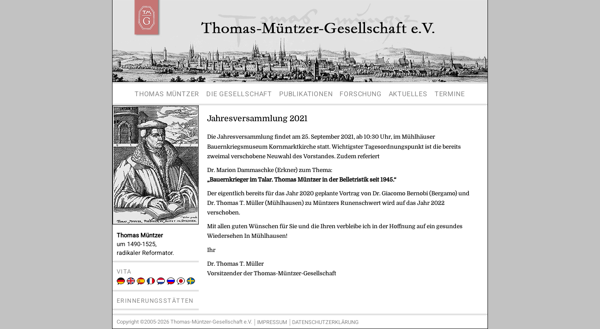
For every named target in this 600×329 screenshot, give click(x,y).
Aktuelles (408, 94)
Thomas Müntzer (167, 94)
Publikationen (305, 94)
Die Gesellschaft (239, 94)
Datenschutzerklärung (325, 322)
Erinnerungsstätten (155, 301)
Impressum (272, 322)
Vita (124, 271)
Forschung (360, 94)
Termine (450, 94)
